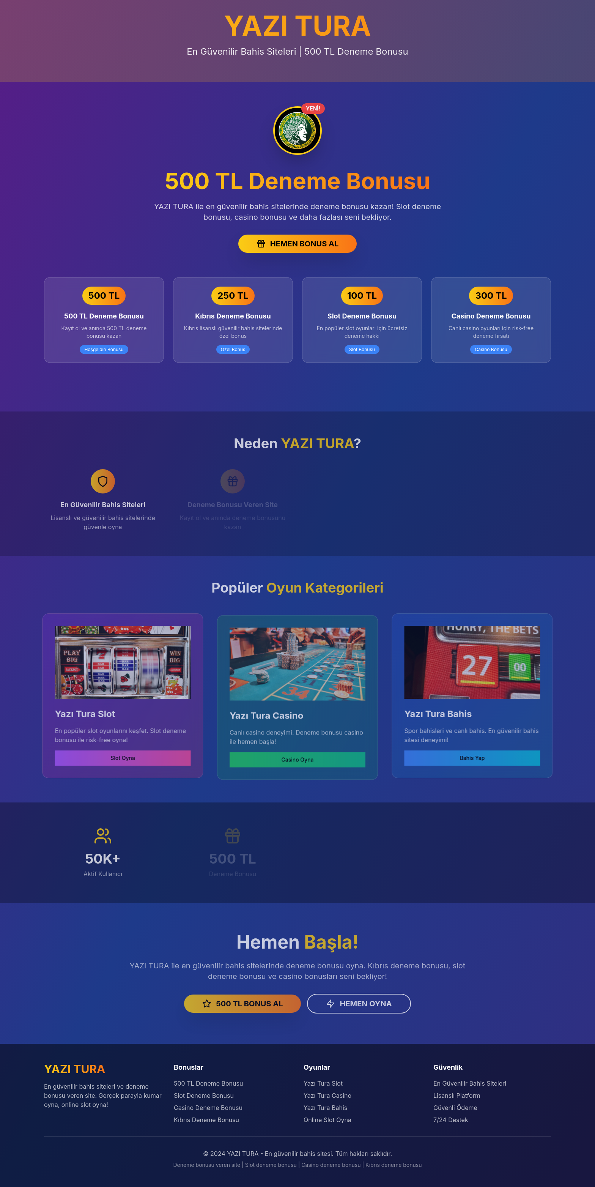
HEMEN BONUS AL (297, 243)
